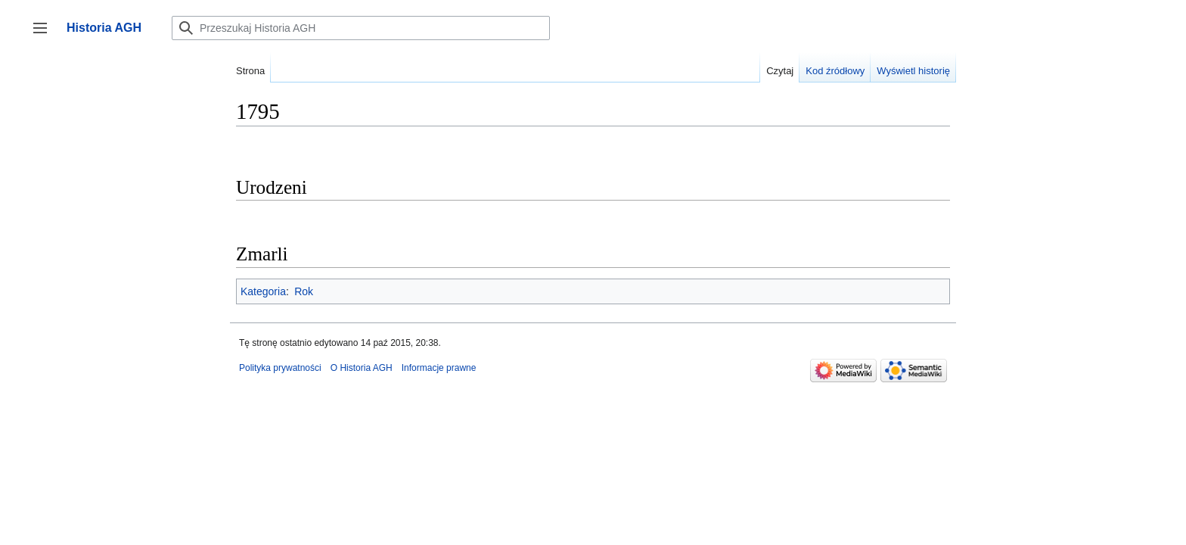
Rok (303, 291)
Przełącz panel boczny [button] (45, 35)
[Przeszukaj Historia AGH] (361, 28)
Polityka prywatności (280, 368)
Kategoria (263, 291)
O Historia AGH (362, 368)
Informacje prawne (439, 368)
